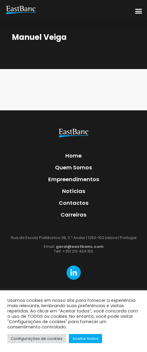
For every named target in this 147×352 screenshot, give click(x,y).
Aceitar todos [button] (85, 338)
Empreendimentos (73, 179)
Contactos (73, 203)
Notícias (73, 191)
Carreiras (73, 214)
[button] (138, 11)
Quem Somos (73, 167)
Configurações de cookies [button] (36, 338)
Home (73, 155)
